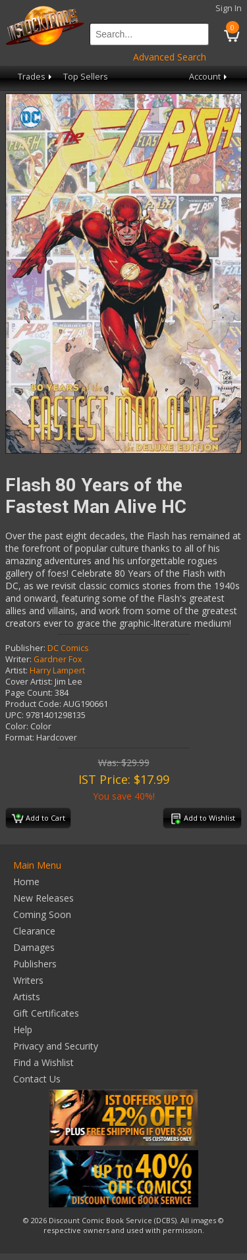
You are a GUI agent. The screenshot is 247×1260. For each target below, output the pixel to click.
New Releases (43, 898)
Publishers (35, 963)
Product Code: (33, 704)
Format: (19, 737)
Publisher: (25, 648)
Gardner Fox (58, 659)
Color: (16, 726)
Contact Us (37, 1079)
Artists (26, 996)
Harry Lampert (57, 670)
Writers (28, 980)
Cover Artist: (29, 681)
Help (22, 1029)
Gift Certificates (46, 1013)
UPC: (14, 715)
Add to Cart (38, 819)
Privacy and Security (55, 1046)
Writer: (18, 659)
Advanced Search (169, 57)
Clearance (34, 931)
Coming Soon (42, 914)
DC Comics (68, 648)
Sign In (228, 8)
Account (209, 76)
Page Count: (29, 692)
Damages (34, 947)
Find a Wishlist (43, 1062)
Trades (36, 76)
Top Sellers (85, 76)
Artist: (16, 670)
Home (26, 881)
